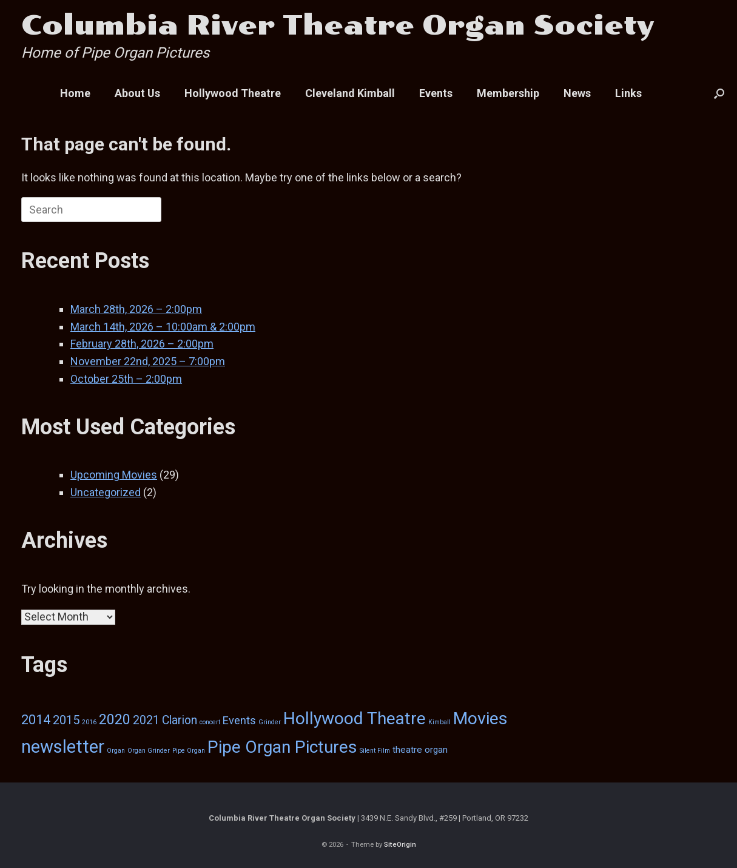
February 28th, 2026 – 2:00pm (142, 343)
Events (436, 93)
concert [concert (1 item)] (210, 722)
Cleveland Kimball (350, 93)
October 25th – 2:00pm (126, 378)
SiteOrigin (400, 844)
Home (75, 93)
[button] (719, 93)
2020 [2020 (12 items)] (114, 719)
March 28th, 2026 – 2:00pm (136, 309)
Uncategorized (105, 492)
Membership (508, 93)
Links (628, 93)
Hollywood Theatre (232, 93)
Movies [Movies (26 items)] (480, 718)
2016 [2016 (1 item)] (89, 722)
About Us (137, 93)
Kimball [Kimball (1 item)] (439, 722)
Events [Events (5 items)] (239, 720)
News (577, 93)
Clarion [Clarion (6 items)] (179, 720)
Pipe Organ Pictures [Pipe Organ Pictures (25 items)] (282, 747)
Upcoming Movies (113, 474)
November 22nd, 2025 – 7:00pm (147, 361)
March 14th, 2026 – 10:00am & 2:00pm (162, 326)
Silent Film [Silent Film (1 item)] (375, 751)
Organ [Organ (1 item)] (116, 751)
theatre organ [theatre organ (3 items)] (420, 749)
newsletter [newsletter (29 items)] (62, 746)
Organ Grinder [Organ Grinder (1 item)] (148, 751)
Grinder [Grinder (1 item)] (269, 722)
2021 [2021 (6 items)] (146, 720)
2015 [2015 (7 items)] (66, 720)
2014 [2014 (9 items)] (35, 719)
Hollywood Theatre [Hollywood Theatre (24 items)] (354, 718)
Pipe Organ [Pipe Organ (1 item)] (188, 751)
